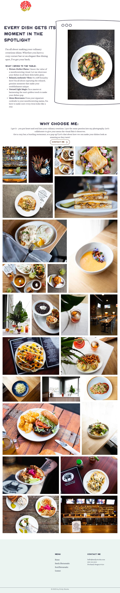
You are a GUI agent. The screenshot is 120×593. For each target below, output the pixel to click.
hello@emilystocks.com (96, 559)
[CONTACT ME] (60, 142)
